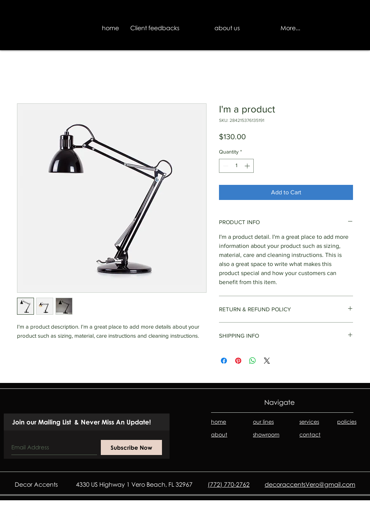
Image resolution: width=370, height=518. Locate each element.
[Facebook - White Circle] (14, 511)
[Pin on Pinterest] (238, 360)
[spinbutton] (236, 165)
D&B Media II (338, 513)
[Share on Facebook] (223, 360)
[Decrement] (225, 165)
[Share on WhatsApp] (252, 360)
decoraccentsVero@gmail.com (310, 484)
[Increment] (248, 165)
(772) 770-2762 (229, 484)
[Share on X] (266, 360)
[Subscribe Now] (131, 447)
